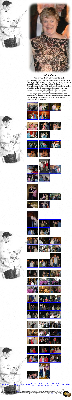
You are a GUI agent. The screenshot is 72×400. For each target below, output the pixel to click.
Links (63, 384)
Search (68, 384)
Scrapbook (26, 384)
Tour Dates (58, 384)
